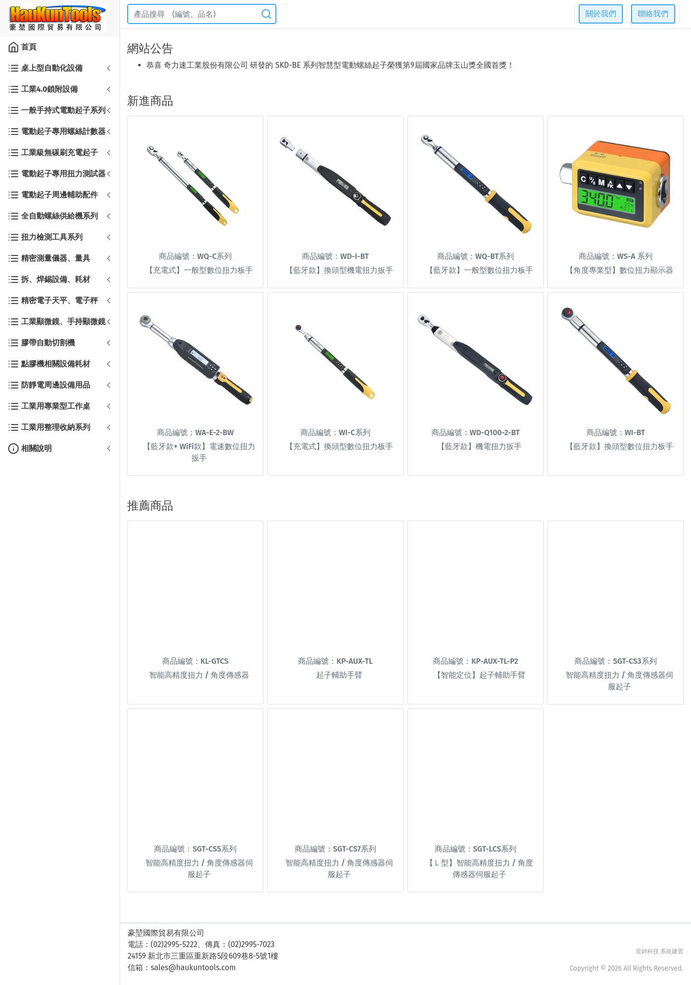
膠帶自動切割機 (41, 343)
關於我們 (600, 13)
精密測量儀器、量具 (49, 258)
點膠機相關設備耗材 (49, 364)
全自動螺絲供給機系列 (53, 216)
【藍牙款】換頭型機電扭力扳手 (339, 270)
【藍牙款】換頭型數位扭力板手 (619, 446)
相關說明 (30, 448)
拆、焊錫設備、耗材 (49, 279)
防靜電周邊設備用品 (49, 385)
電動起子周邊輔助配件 (53, 195)
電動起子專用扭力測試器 (57, 174)
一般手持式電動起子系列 (57, 110)
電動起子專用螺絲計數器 (57, 131)
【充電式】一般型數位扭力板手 (199, 270)
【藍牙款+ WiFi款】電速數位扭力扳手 (199, 452)
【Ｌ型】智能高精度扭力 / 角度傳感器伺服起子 (479, 868)
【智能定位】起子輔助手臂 (479, 675)
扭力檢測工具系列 (45, 237)
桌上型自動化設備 (45, 68)
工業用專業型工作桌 (49, 406)
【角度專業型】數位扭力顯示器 (619, 270)
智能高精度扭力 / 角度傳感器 (199, 675)
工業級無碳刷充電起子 (53, 152)
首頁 (22, 47)
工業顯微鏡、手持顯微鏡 (57, 322)
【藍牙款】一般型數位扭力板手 (479, 270)
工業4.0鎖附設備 (43, 89)
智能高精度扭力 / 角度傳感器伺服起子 (619, 680)
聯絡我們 (653, 13)
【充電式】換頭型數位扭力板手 (339, 446)
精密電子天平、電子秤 (53, 300)
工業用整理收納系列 (49, 427)
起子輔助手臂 (339, 675)
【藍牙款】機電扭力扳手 (479, 446)
